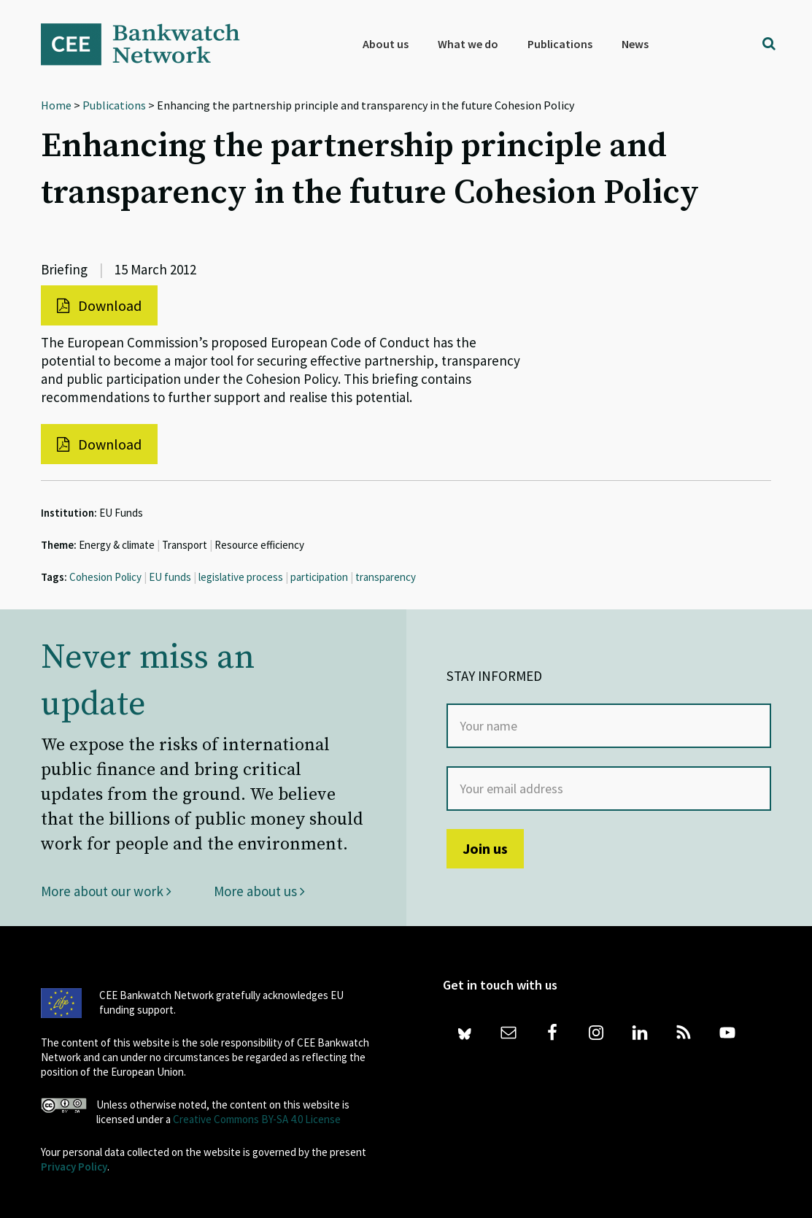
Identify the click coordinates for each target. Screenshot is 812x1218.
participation (319, 577)
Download (99, 305)
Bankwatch (150, 44)
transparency (385, 577)
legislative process (240, 577)
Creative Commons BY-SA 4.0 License (257, 1119)
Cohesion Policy (105, 577)
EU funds (170, 577)
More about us (259, 891)
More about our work (106, 891)
